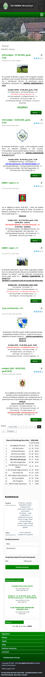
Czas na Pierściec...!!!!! (12, 308)
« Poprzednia (12, 427)
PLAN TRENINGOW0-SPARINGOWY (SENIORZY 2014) (22, 608)
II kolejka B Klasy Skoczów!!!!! (22, 586)
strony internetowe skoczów (12, 672)
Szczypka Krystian (26, 663)
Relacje (11, 49)
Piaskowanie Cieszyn (11, 657)
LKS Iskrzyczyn (22, 5)
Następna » (11, 431)
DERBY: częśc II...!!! (10, 183)
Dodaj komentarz (22, 567)
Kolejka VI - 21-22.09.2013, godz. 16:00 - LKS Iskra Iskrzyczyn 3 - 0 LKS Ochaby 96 (22, 597)
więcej (34, 112)
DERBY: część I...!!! (10, 248)
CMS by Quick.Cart (8, 668)
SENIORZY (4, 49)
